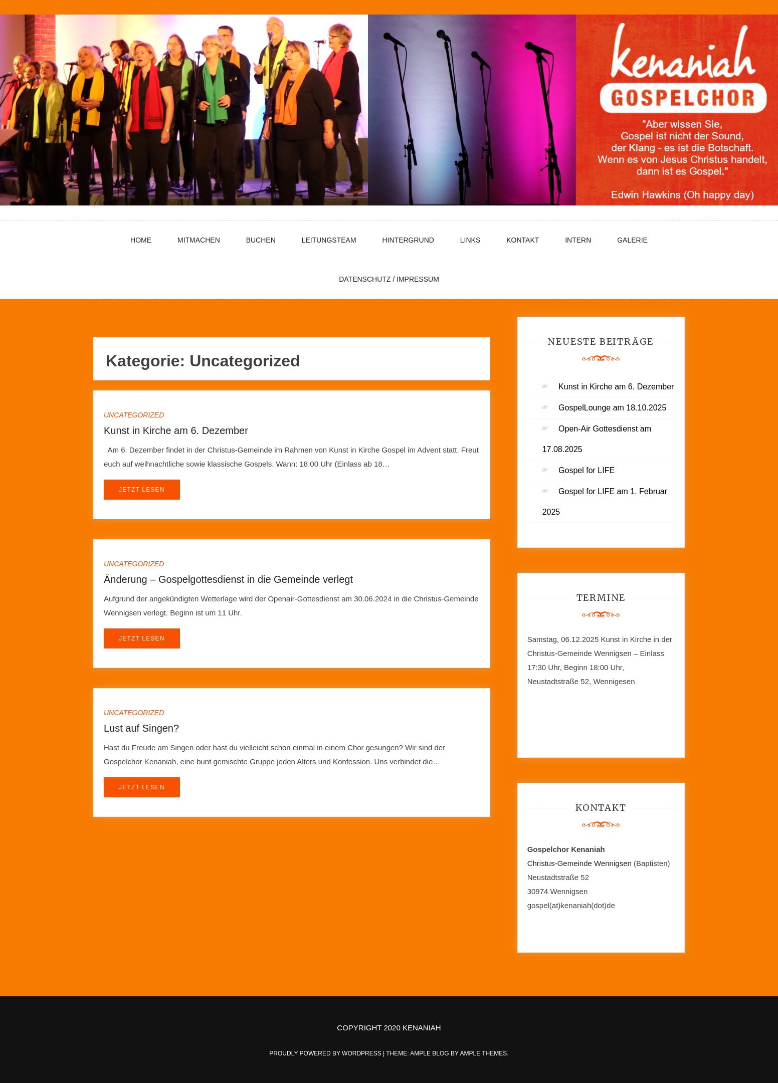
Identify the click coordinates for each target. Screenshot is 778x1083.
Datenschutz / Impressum (389, 279)
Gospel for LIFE (586, 470)
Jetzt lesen (142, 489)
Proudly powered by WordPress (326, 1053)
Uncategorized (134, 415)
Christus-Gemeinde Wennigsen (580, 863)
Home (140, 240)
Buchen (261, 240)
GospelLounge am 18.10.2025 (612, 407)
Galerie (632, 240)
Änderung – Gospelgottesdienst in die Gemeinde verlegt (228, 579)
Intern (578, 240)
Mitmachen (198, 240)
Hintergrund (408, 240)
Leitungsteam (329, 240)
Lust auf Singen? (141, 728)
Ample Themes (483, 1053)
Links (470, 240)
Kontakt (522, 240)
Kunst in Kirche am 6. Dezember (176, 430)
